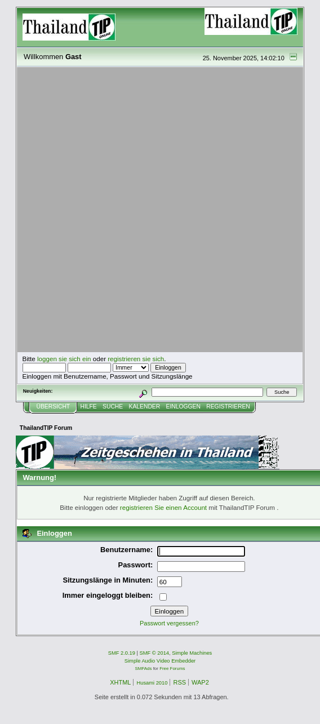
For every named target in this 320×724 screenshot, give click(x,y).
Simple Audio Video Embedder (160, 661)
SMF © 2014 (155, 653)
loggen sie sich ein (64, 358)
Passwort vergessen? (169, 623)
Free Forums (172, 668)
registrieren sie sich (136, 358)
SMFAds (143, 668)
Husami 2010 (151, 683)
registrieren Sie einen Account (163, 507)
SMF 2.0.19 (121, 653)
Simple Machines (192, 653)
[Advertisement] (136, 210)
